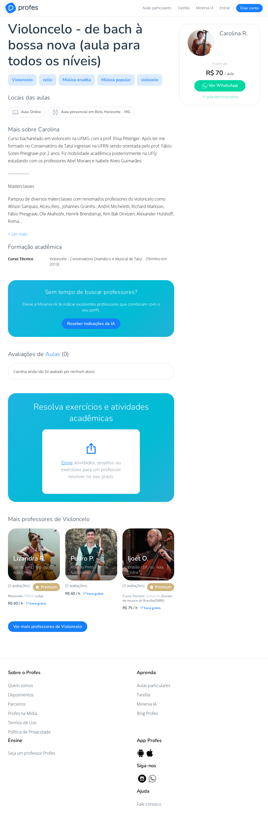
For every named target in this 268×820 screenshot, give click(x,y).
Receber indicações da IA (91, 324)
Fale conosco (149, 804)
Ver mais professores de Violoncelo (47, 627)
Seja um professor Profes (31, 753)
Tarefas (184, 7)
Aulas (53, 354)
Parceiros (16, 704)
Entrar (225, 7)
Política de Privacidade (29, 732)
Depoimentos (20, 695)
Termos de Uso (22, 723)
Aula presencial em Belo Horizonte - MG (91, 112)
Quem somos (20, 685)
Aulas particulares (157, 7)
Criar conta (249, 8)
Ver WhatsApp (220, 86)
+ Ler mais (17, 234)
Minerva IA (204, 7)
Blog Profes (147, 713)
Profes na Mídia (22, 713)
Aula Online (26, 112)
